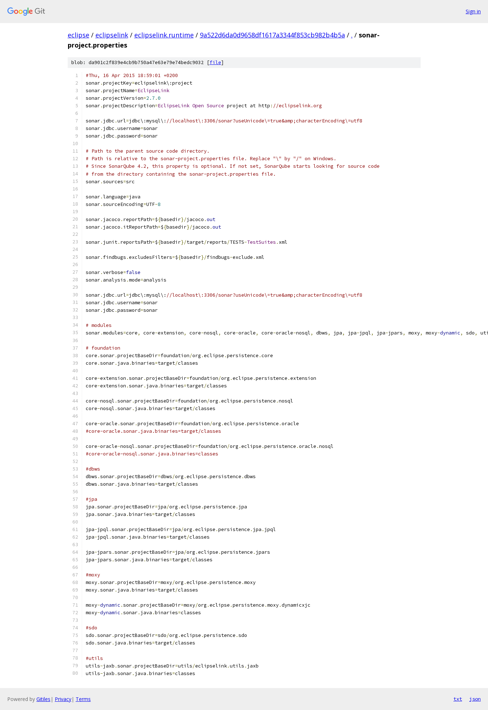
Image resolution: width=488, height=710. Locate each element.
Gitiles (43, 699)
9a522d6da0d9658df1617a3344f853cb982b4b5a (272, 35)
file (215, 62)
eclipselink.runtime (164, 35)
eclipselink (111, 35)
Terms (83, 699)
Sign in (473, 11)
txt (457, 699)
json (475, 699)
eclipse (78, 35)
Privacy (63, 699)
